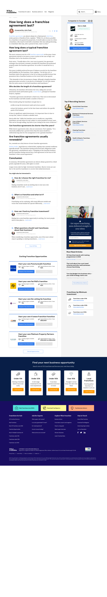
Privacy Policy (12, 541)
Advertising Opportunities (83, 513)
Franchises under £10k (14, 523)
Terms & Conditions (28, 541)
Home (10, 17)
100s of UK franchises (45, 454)
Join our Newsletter (81, 517)
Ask (45, 12)
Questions (15, 17)
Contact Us (37, 541)
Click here (18, 477)
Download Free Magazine (83, 510)
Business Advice (58, 507)
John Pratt (49, 36)
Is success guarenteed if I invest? (39, 510)
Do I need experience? (37, 513)
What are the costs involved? (38, 520)
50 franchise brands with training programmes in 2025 (78, 381)
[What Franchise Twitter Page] (54, 31)
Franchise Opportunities (14, 517)
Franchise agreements (16, 36)
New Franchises (12, 510)
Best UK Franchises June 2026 (16, 513)
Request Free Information (26, 271)
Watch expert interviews (60, 517)
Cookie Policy (19, 541)
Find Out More (44, 271)
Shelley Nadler (13, 146)
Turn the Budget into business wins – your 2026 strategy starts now (79, 400)
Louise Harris (37, 91)
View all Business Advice (80, 408)
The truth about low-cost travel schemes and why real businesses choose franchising (78, 390)
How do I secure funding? (37, 517)
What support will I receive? (38, 507)
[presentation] (89, 21)
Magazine (51, 12)
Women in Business (59, 520)
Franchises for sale (24, 12)
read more (29, 187)
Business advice (37, 12)
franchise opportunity (37, 54)
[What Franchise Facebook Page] (52, 31)
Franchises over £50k (14, 530)
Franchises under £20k (14, 527)
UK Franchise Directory (14, 507)
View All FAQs (33, 246)
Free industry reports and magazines (63, 510)
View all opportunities (33, 351)
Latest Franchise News (60, 523)
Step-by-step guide (59, 513)
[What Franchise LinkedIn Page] (56, 31)
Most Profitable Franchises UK (16, 520)
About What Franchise (82, 507)
